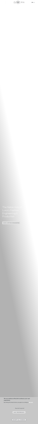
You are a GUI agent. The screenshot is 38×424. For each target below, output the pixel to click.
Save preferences (19, 412)
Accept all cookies (19, 419)
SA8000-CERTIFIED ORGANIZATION (11, 222)
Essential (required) (19, 408)
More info (31, 402)
